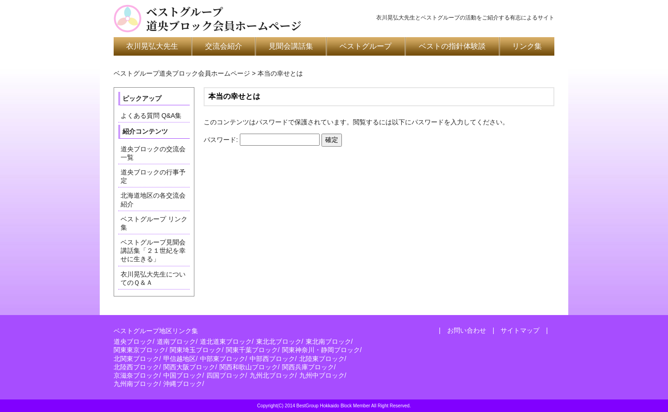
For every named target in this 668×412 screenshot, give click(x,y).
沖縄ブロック (182, 383)
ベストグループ (366, 46)
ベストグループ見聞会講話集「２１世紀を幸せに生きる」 (153, 250)
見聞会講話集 (291, 46)
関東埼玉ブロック (196, 350)
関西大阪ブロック (189, 367)
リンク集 (527, 46)
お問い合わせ (466, 330)
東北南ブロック (328, 341)
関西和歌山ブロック (248, 367)
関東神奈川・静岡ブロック (321, 350)
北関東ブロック (136, 358)
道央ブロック (133, 341)
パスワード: (262, 139)
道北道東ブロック (226, 341)
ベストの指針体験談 (452, 46)
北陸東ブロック (322, 358)
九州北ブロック (272, 375)
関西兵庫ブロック (308, 367)
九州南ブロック (136, 383)
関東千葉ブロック (252, 350)
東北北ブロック (279, 341)
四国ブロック (225, 375)
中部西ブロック (272, 358)
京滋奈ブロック (136, 375)
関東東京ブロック (140, 350)
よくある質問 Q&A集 (151, 115)
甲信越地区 (179, 358)
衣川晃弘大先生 (152, 46)
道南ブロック (176, 341)
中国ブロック (182, 375)
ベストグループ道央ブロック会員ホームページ (224, 18)
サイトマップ (520, 330)
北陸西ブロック (136, 367)
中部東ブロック (222, 358)
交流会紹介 (223, 46)
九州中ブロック (322, 375)
